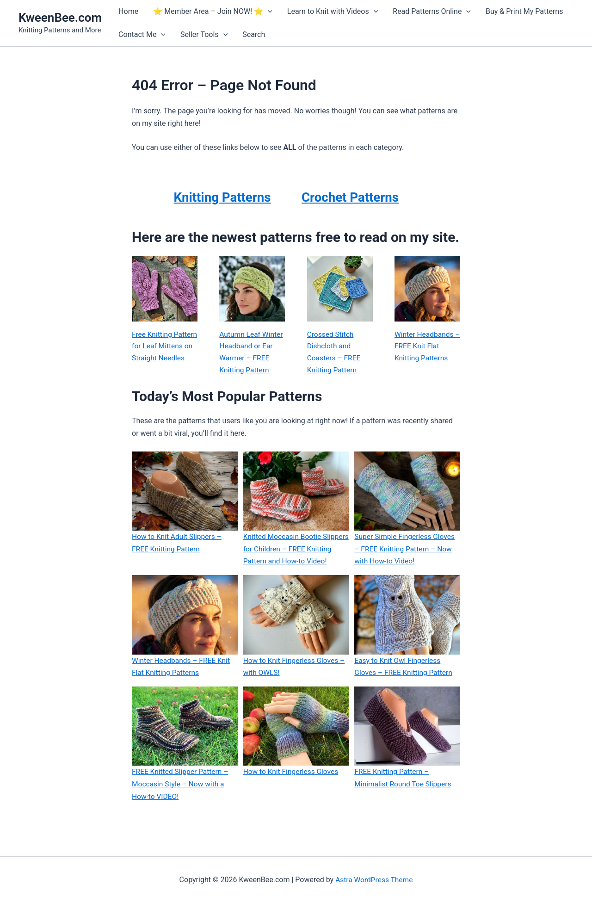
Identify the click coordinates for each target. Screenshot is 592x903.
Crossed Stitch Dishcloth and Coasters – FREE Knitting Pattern (334, 353)
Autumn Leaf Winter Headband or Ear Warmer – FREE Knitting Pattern (251, 353)
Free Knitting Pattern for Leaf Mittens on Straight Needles (163, 353)
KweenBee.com (60, 18)
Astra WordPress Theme (374, 879)
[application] (267, 11)
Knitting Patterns (222, 197)
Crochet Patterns (354, 197)
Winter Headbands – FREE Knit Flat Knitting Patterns (425, 347)
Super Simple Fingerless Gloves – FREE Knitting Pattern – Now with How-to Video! (405, 550)
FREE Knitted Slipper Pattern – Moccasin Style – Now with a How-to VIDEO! (181, 797)
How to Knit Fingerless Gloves (292, 784)
